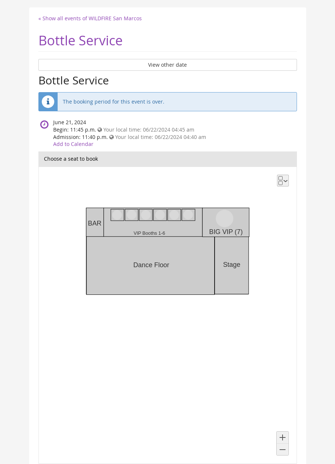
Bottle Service (80, 40)
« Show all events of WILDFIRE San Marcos (90, 18)
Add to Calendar (73, 143)
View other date (167, 64)
